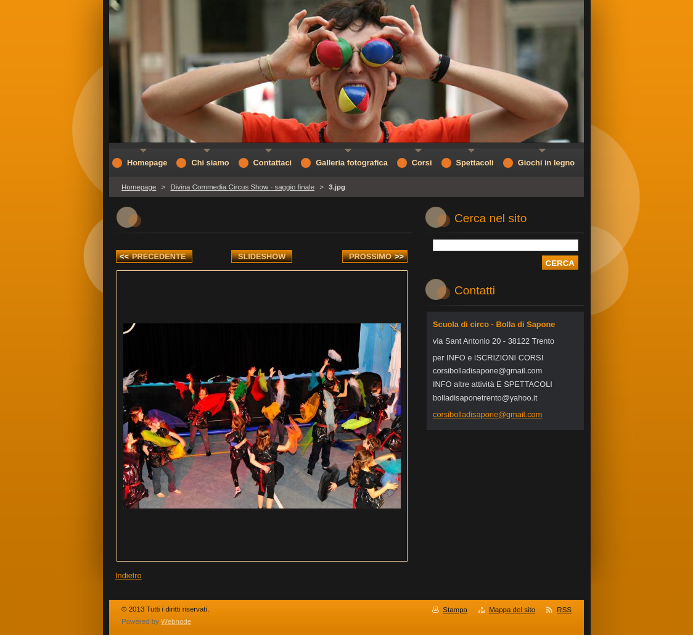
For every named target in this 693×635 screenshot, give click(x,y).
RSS (564, 609)
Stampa (455, 609)
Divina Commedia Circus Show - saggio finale (242, 187)
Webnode (176, 621)
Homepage (138, 187)
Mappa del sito (512, 609)
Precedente (153, 256)
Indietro (128, 575)
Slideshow (262, 256)
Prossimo (376, 256)
